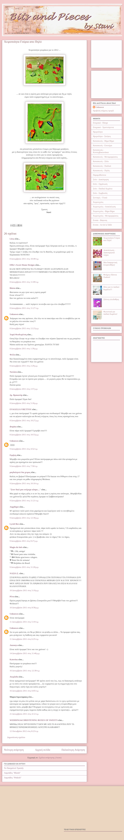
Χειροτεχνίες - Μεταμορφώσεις (105, 216)
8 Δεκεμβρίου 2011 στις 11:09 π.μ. (24, 282)
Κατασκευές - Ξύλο (101, 161)
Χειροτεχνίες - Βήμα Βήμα (104, 211)
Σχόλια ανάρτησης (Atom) (50, 757)
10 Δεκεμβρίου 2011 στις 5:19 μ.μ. (24, 590)
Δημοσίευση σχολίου (16, 737)
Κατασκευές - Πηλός (101, 170)
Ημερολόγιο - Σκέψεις (102, 136)
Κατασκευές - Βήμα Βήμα (103, 141)
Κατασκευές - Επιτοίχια (102, 145)
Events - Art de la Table (102, 225)
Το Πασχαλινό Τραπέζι (13, 768)
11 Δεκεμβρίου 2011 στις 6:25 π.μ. (24, 639)
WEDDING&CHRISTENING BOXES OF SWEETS (34, 720)
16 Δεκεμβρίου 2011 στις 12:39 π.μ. (25, 670)
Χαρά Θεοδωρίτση (18, 334)
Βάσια (12, 288)
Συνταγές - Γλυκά (100, 198)
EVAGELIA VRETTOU (21, 409)
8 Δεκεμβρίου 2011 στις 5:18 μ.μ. (24, 403)
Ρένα (12, 596)
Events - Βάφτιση (100, 220)
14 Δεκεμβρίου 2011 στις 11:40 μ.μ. (25, 653)
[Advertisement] (106, 53)
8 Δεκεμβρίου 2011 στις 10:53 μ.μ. (24, 434)
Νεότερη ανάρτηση (14, 749)
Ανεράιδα (14, 677)
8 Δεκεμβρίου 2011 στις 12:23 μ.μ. (24, 328)
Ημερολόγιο (98, 132)
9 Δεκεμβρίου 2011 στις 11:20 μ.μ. (24, 567)
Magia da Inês (16, 547)
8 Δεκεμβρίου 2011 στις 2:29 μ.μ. (24, 366)
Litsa (12, 239)
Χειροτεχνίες (98, 202)
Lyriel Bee (14, 524)
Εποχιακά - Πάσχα (100, 123)
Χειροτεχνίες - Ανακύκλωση (104, 207)
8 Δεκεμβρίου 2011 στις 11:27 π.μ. (24, 308)
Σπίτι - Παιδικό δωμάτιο (102, 189)
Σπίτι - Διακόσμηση (101, 179)
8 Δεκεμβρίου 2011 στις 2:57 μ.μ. (24, 389)
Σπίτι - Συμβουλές (100, 193)
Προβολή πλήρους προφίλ (103, 111)
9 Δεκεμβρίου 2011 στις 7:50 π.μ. (24, 466)
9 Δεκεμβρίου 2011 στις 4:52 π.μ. (24, 449)
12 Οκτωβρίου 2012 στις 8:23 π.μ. (24, 731)
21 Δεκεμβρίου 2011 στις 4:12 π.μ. (24, 714)
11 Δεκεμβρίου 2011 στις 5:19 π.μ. (24, 622)
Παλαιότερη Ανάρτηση (73, 749)
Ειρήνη (13, 455)
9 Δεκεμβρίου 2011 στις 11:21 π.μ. (24, 500)
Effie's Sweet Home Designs (22, 265)
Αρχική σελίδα (42, 749)
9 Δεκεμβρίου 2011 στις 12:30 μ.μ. (24, 518)
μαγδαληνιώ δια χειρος (20, 472)
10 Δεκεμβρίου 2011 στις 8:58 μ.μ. (24, 607)
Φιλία (12, 354)
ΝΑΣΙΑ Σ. (14, 573)
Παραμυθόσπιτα (99, 175)
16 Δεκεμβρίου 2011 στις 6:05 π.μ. (24, 691)
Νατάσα (13, 372)
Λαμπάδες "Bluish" (12, 773)
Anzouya (14, 645)
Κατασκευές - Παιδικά (102, 166)
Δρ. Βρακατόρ (16, 395)
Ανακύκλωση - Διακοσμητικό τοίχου (109, 252)
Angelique (14, 507)
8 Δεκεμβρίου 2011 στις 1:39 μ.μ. (24, 348)
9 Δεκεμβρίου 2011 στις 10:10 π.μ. (24, 483)
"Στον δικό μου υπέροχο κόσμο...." (25, 489)
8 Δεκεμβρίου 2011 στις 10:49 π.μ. (24, 259)
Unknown (14, 314)
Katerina (14, 659)
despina (13, 426)
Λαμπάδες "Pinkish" (12, 777)
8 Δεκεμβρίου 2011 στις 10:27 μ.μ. (24, 420)
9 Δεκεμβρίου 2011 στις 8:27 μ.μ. (24, 541)
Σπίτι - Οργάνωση (100, 184)
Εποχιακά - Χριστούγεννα (103, 127)
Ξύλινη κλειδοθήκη (111, 299)
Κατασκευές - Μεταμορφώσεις (105, 157)
